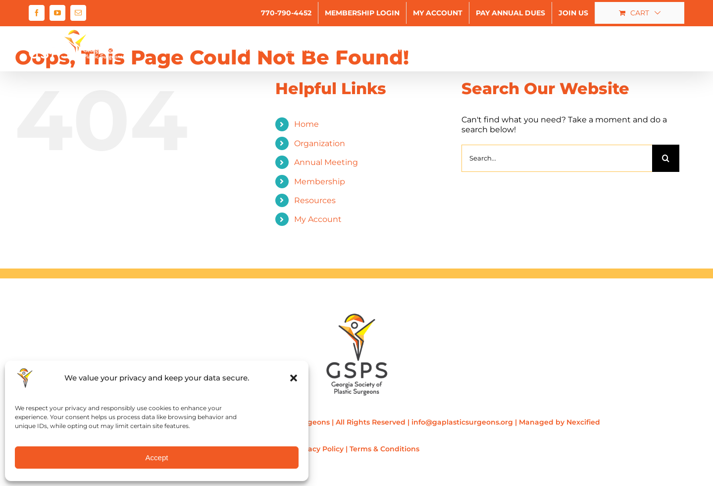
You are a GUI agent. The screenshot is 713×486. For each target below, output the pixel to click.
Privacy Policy (319, 448)
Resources (315, 200)
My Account (318, 219)
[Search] (665, 158)
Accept (157, 457)
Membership (319, 181)
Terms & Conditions (384, 448)
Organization (319, 143)
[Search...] (556, 158)
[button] (294, 378)
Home (306, 124)
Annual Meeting (326, 162)
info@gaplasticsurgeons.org (462, 422)
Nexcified (583, 422)
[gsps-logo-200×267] (357, 317)
